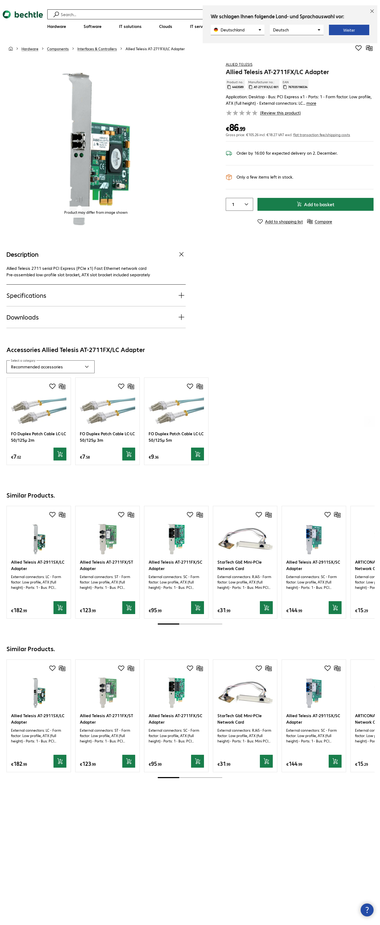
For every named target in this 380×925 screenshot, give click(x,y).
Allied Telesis (239, 64)
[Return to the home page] (23, 21)
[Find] (193, 14)
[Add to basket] (59, 454)
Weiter (349, 30)
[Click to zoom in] (96, 148)
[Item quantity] (232, 204)
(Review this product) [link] (280, 112)
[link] (155, 48)
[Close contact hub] (367, 910)
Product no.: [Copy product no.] (235, 84)
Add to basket (315, 204)
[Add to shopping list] (358, 48)
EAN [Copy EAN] (295, 84)
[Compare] (369, 48)
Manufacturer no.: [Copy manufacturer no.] (263, 84)
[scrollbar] (190, 624)
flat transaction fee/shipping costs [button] (321, 134)
